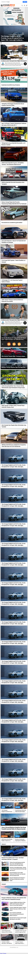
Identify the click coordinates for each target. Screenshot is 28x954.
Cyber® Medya (3, 953)
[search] (11, 2)
